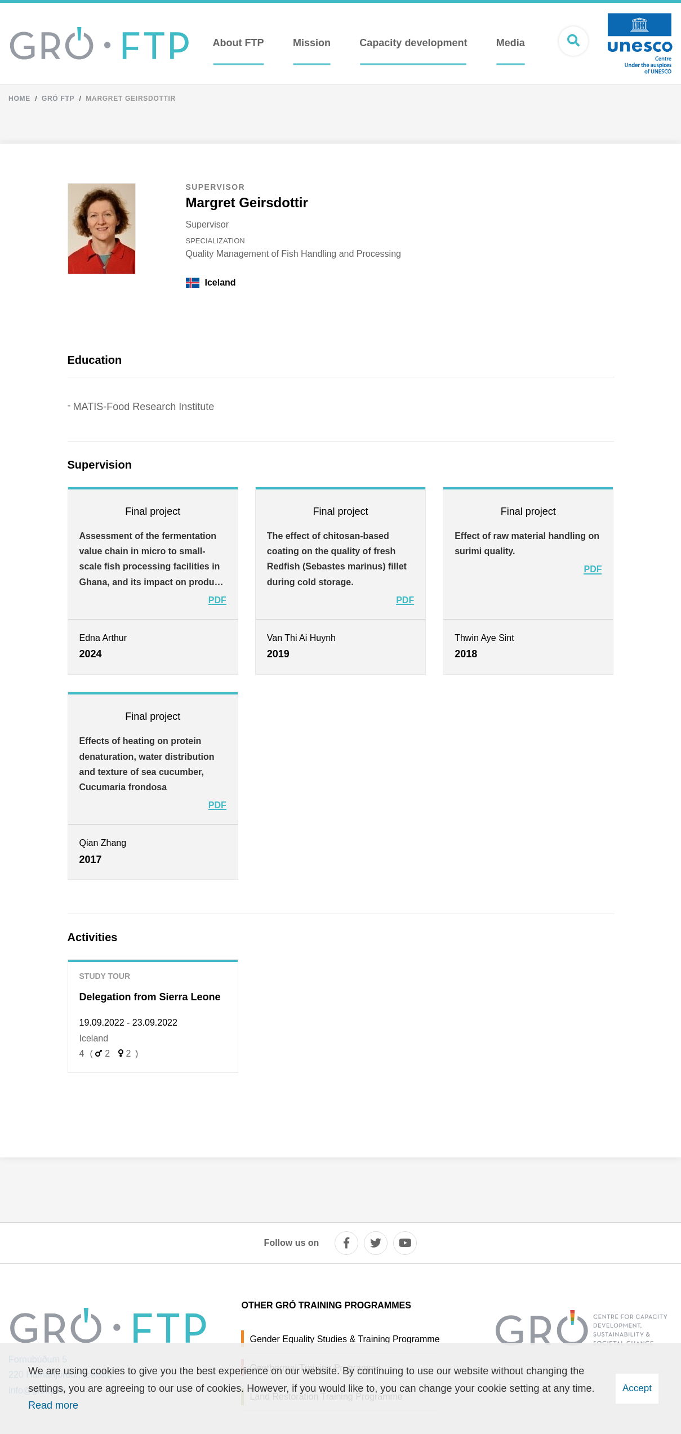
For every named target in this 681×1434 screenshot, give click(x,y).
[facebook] (346, 1243)
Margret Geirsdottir (131, 99)
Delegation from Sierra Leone (150, 997)
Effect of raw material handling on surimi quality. (527, 543)
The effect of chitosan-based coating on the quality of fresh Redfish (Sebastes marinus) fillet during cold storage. (337, 559)
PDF (217, 600)
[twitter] (376, 1243)
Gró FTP (58, 99)
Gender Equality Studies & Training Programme (344, 1339)
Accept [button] (637, 1388)
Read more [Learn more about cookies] (53, 1405)
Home (19, 99)
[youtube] (405, 1243)
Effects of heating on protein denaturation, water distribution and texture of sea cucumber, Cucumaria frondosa (147, 764)
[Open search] (573, 41)
